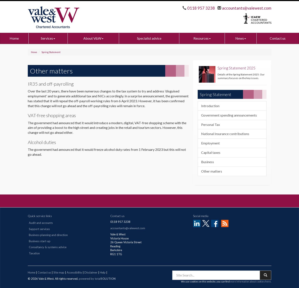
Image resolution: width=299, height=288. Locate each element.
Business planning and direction (48, 235)
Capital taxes (210, 152)
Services (48, 38)
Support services (39, 229)
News (240, 38)
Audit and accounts (41, 223)
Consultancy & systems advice (47, 247)
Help (103, 272)
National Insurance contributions (225, 134)
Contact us (278, 38)
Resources (202, 38)
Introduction (210, 106)
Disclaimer (90, 272)
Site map (58, 272)
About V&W (93, 38)
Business (207, 162)
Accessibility (74, 272)
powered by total (97, 278)
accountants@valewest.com (246, 8)
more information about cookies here (250, 281)
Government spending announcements (229, 115)
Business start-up (39, 241)
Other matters (211, 171)
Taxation (34, 253)
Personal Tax (210, 124)
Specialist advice (149, 38)
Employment (210, 143)
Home (14, 38)
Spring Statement (50, 52)
